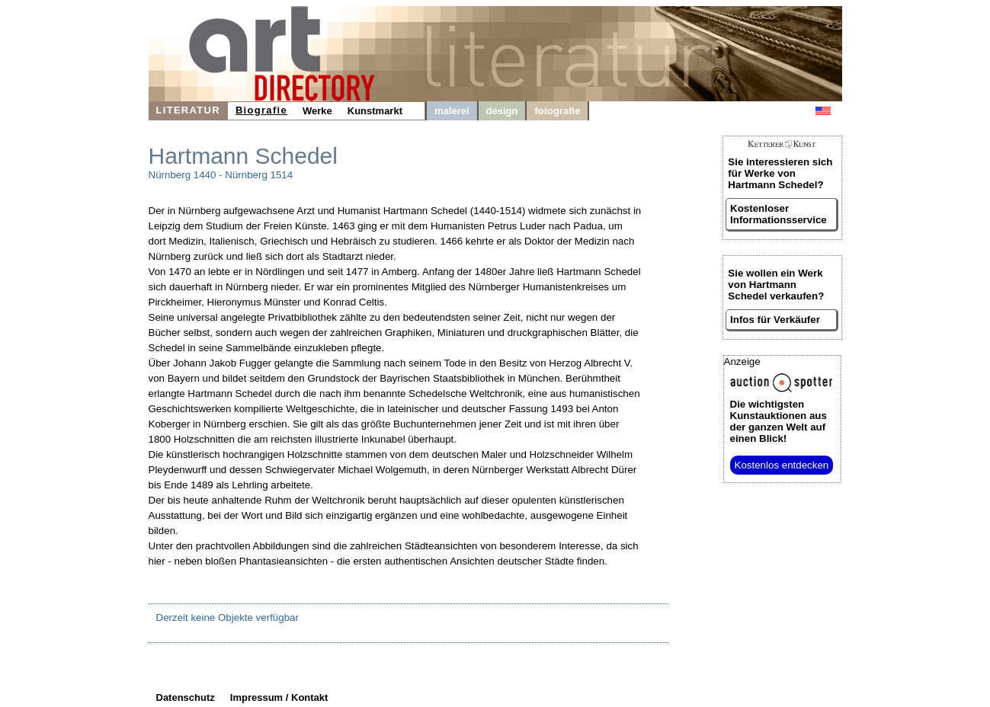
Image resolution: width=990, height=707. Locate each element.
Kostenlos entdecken (782, 465)
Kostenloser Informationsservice (778, 214)
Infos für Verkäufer (775, 319)
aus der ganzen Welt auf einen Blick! (778, 421)
